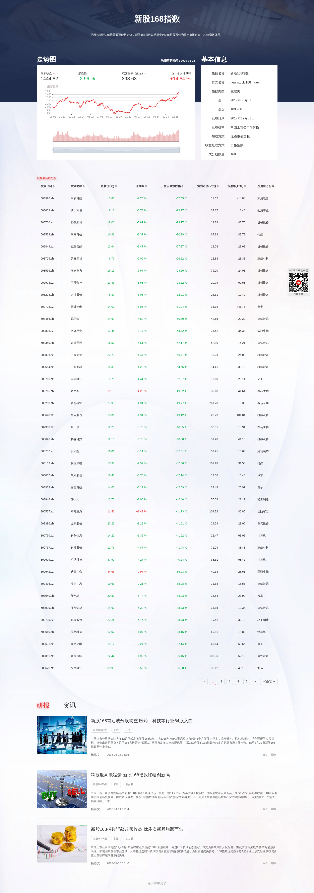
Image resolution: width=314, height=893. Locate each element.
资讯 (69, 705)
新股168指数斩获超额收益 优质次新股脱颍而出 (137, 829)
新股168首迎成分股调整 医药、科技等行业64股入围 (142, 720)
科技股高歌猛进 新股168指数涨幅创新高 (130, 774)
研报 (43, 705)
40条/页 (269, 681)
